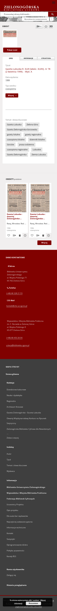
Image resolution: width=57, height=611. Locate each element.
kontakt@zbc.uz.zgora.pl (16, 306)
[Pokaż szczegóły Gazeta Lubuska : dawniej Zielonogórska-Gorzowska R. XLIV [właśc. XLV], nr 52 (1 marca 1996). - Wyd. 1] (25, 235)
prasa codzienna (26, 144)
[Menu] (53, 2)
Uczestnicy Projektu (15, 504)
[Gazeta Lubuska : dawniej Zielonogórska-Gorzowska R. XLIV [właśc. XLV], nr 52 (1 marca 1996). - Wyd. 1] (17, 198)
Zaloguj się (11, 575)
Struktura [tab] (46, 58)
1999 (7, 80)
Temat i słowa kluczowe (17, 465)
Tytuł (9, 459)
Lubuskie (37, 149)
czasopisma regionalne (17, 149)
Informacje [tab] (28, 58)
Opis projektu (12, 510)
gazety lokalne (13, 134)
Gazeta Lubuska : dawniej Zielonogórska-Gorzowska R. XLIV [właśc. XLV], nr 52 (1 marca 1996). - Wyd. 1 (16, 216)
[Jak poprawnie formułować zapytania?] (52, 19)
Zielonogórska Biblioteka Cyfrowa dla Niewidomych (29, 429)
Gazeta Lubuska (14, 124)
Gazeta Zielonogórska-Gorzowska (22, 129)
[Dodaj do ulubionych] (46, 26)
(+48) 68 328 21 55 (14, 293)
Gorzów (10, 144)
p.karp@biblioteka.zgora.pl (17, 345)
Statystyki (11, 539)
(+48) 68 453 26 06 (14, 337)
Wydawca (11, 471)
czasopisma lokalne (15, 139)
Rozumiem (33, 603)
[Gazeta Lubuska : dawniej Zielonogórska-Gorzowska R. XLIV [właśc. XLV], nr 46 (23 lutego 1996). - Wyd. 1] (40, 198)
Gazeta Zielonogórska (16, 154)
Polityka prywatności (15, 550)
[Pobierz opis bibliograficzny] (14, 235)
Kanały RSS (11, 556)
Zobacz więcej (13, 437)
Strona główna (12, 374)
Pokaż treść (12, 50)
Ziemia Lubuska (39, 154)
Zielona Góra (32, 124)
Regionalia (11, 401)
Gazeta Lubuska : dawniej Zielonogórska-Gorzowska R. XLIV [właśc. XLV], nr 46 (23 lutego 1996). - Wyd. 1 (39, 216)
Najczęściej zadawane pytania (20, 521)
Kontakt (10, 533)
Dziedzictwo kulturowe (16, 389)
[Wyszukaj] (52, 14)
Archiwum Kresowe (15, 407)
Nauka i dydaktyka (14, 395)
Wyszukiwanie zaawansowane (35, 19)
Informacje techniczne (16, 527)
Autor (9, 454)
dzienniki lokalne (37, 139)
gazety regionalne (33, 134)
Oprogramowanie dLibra (17, 545)
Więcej (44, 242)
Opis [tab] (11, 58)
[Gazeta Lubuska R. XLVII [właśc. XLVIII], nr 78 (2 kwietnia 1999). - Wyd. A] (10, 33)
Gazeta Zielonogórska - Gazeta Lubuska (24, 412)
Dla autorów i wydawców (17, 516)
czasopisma (10, 89)
